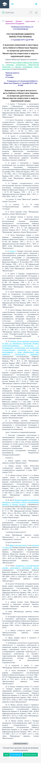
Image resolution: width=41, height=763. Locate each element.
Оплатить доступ (30, 754)
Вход (6, 754)
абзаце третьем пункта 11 (18, 545)
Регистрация (16, 754)
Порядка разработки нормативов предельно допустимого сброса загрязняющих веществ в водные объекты (20, 502)
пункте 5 (13, 251)
